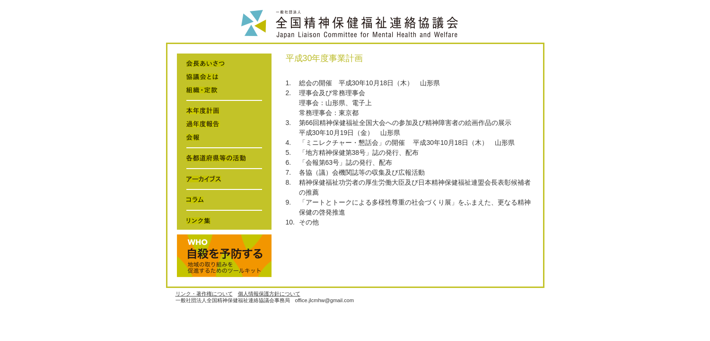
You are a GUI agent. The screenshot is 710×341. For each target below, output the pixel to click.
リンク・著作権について (204, 293)
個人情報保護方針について (269, 293)
